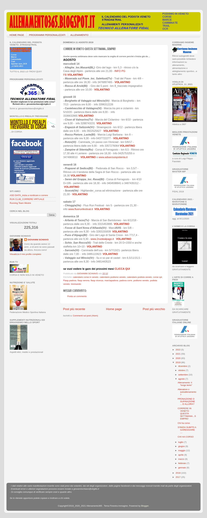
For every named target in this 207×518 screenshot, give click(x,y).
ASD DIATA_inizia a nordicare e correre (29, 195)
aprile (181, 455)
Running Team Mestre (20, 203)
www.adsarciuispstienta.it (113, 157)
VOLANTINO (75, 74)
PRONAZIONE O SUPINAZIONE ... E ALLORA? (186, 401)
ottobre (182, 370)
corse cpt (157, 277)
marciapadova (111, 280)
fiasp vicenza (97, 280)
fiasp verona (84, 280)
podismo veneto (141, 280)
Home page (114, 309)
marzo (181, 459)
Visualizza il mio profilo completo (25, 254)
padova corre (126, 280)
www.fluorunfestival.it (80, 209)
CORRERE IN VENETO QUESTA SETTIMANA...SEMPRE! (187, 413)
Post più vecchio (154, 309)
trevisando (76, 284)
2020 (178, 358)
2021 (178, 354)
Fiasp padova (69, 280)
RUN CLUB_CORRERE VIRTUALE (27, 199)
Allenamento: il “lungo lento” (185, 383)
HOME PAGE (17, 35)
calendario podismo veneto (113, 277)
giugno (181, 446)
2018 (178, 473)
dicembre (183, 366)
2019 (178, 362)
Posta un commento (77, 296)
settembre (183, 374)
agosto (181, 379)
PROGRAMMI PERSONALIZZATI (47, 35)
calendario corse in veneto (85, 277)
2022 (178, 349)
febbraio (182, 463)
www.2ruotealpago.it (103, 239)
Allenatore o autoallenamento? (187, 392)
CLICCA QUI (122, 268)
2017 (178, 477)
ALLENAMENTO (79, 35)
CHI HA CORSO (186, 437)
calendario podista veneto (139, 277)
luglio (181, 442)
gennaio (182, 467)
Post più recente (74, 309)
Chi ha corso (184, 423)
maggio (182, 450)
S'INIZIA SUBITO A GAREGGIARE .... (187, 430)
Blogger (145, 506)
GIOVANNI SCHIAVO (38, 239)
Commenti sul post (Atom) (85, 315)
